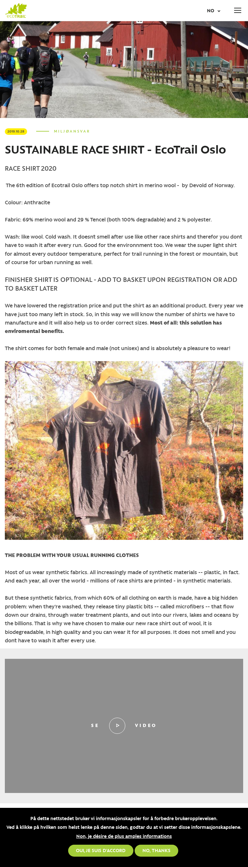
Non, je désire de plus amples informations (124, 836)
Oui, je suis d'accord (101, 850)
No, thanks (156, 850)
